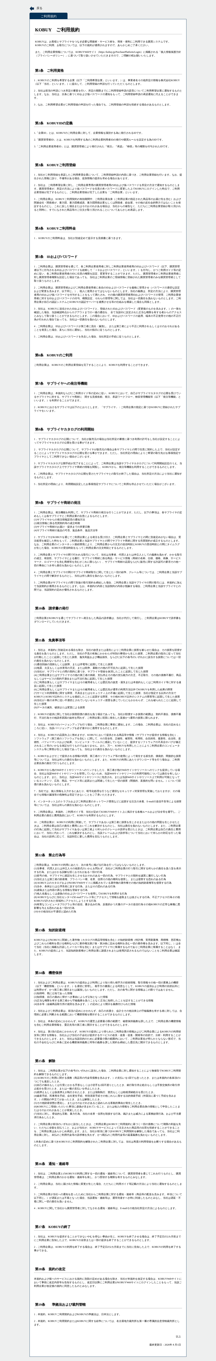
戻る (39, 8)
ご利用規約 (49, 16)
